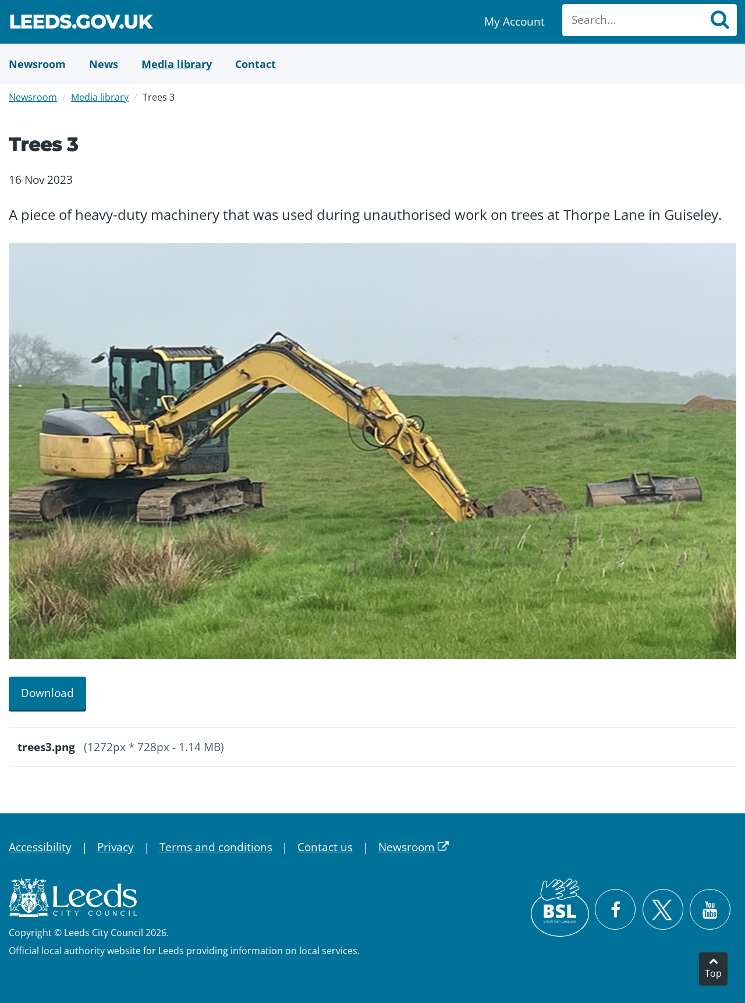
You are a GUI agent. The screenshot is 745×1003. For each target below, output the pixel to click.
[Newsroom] (37, 64)
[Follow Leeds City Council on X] (662, 909)
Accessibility (40, 847)
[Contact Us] (255, 64)
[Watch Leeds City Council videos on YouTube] (710, 909)
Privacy (115, 847)
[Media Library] (176, 64)
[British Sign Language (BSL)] (560, 907)
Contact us (325, 847)
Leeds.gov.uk (80, 23)
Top (713, 973)
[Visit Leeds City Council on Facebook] (615, 909)
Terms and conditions (215, 847)
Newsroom (33, 97)
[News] (103, 64)
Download (47, 692)
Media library (100, 97)
